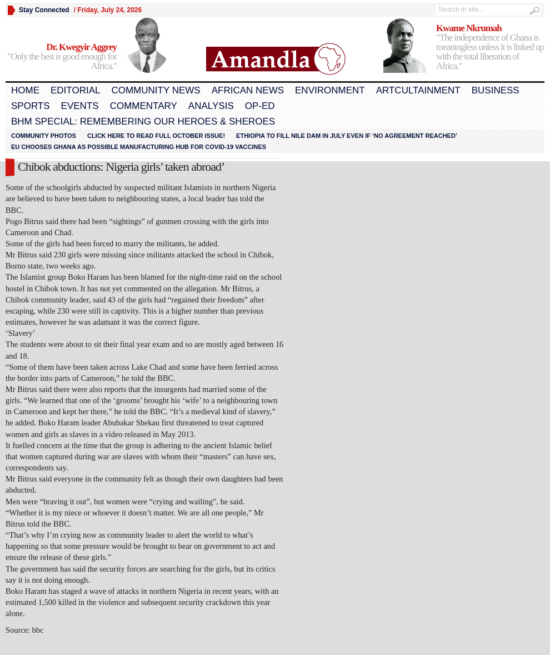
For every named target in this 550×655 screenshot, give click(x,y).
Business (495, 90)
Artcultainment (418, 90)
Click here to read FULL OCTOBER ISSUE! (156, 135)
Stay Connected (44, 10)
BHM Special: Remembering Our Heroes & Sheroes (143, 121)
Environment (330, 90)
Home (25, 90)
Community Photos (43, 135)
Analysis (211, 106)
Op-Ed (260, 106)
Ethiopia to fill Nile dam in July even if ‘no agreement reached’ (346, 135)
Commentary (143, 106)
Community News (155, 90)
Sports (30, 106)
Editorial (75, 90)
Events (80, 106)
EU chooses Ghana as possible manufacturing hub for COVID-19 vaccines (138, 146)
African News (248, 90)
